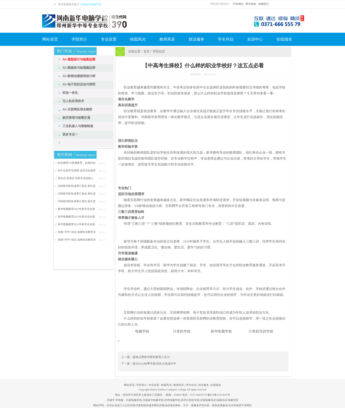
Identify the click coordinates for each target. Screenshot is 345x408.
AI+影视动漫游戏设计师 (78, 76)
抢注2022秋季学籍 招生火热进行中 (154, 363)
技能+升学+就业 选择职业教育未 (77, 232)
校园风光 (138, 39)
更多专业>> (70, 134)
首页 (146, 51)
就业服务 (196, 39)
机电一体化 (70, 92)
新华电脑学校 (221, 331)
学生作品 (226, 39)
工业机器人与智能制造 (77, 126)
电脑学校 (142, 331)
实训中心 (255, 39)
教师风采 (167, 39)
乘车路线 (251, 3)
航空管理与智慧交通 (76, 117)
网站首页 (50, 39)
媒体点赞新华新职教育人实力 (151, 357)
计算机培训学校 (261, 331)
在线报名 (284, 39)
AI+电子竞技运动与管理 (78, 84)
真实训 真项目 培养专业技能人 (76, 178)
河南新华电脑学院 (90, 4)
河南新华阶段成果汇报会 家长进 (76, 185)
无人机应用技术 (73, 101)
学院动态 (159, 51)
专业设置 (109, 39)
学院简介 (79, 39)
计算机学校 (182, 331)
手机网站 (238, 3)
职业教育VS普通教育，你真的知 (76, 162)
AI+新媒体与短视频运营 (78, 67)
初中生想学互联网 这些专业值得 (76, 170)
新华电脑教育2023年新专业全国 (76, 208)
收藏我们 (263, 3)
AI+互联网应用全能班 (77, 109)
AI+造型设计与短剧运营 (78, 59)
